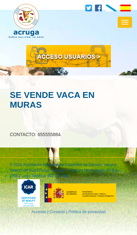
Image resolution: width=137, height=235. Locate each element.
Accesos (38, 212)
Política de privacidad (87, 212)
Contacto (57, 212)
